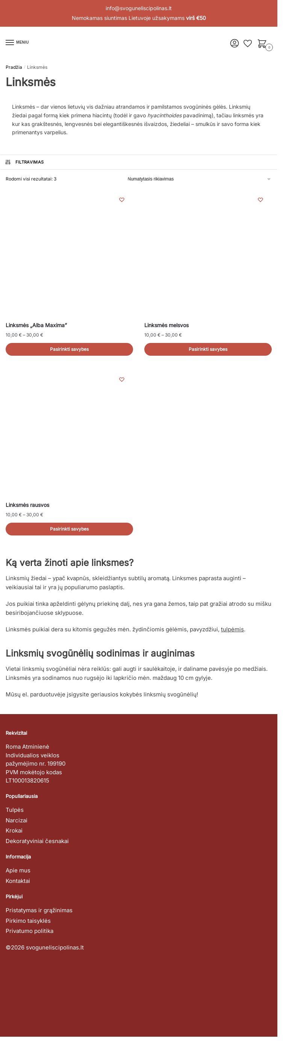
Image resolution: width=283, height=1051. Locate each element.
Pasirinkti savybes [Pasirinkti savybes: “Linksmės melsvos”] (208, 349)
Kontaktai (18, 880)
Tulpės (15, 809)
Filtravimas (24, 162)
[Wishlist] (121, 199)
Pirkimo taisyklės (28, 920)
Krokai (14, 830)
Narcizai (16, 820)
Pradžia (14, 67)
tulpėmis (232, 629)
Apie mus (18, 870)
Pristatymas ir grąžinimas (39, 910)
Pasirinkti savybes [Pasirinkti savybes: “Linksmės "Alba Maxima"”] (69, 349)
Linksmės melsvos (166, 325)
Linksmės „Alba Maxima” (36, 325)
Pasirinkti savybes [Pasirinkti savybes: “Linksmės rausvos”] (69, 529)
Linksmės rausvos (27, 505)
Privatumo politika (29, 930)
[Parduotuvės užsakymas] (200, 179)
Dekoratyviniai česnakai (37, 841)
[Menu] (17, 43)
